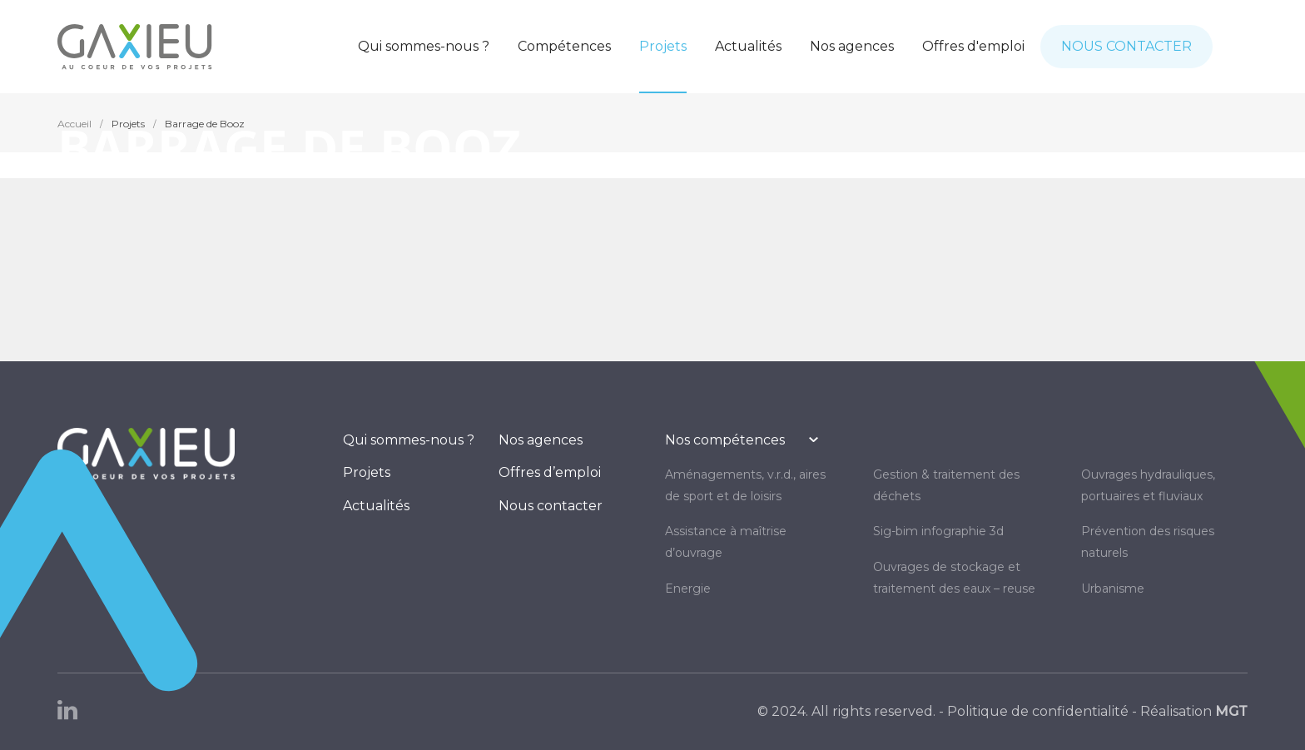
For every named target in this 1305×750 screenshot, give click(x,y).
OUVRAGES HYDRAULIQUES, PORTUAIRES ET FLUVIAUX (1148, 485)
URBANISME (1112, 588)
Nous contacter (551, 506)
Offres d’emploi (550, 472)
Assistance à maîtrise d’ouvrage (725, 542)
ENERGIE (688, 588)
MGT (1231, 711)
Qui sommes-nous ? (408, 440)
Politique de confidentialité (1038, 711)
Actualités (376, 506)
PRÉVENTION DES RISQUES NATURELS (1147, 542)
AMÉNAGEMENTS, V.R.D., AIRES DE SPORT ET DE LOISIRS (745, 485)
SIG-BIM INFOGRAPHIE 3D (938, 531)
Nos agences (541, 440)
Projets (366, 472)
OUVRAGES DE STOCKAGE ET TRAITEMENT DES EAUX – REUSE (954, 577)
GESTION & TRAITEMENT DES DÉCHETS (946, 485)
